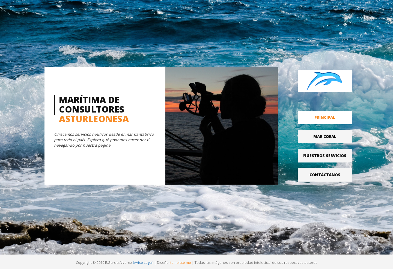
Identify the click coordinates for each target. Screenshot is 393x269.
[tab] (325, 117)
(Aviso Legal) (143, 262)
